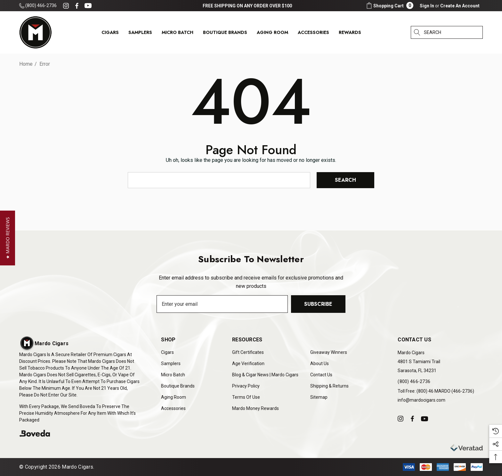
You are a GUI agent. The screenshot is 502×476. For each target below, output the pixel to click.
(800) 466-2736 (38, 5)
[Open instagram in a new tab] (67, 5)
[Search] (417, 32)
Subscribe (318, 303)
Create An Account (460, 5)
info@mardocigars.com (421, 400)
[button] (7, 238)
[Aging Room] (272, 34)
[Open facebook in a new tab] (77, 5)
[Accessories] (313, 34)
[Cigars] (110, 34)
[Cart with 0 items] (389, 5)
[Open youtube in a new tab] (89, 5)
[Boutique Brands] (225, 34)
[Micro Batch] (177, 32)
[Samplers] (140, 34)
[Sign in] (427, 6)
